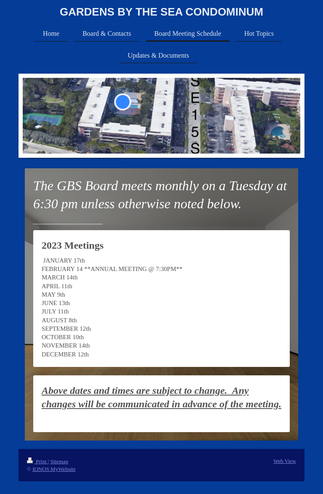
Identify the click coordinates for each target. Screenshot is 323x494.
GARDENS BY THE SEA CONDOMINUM (161, 11)
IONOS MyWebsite (54, 469)
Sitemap (59, 461)
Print (37, 461)
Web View (284, 461)
